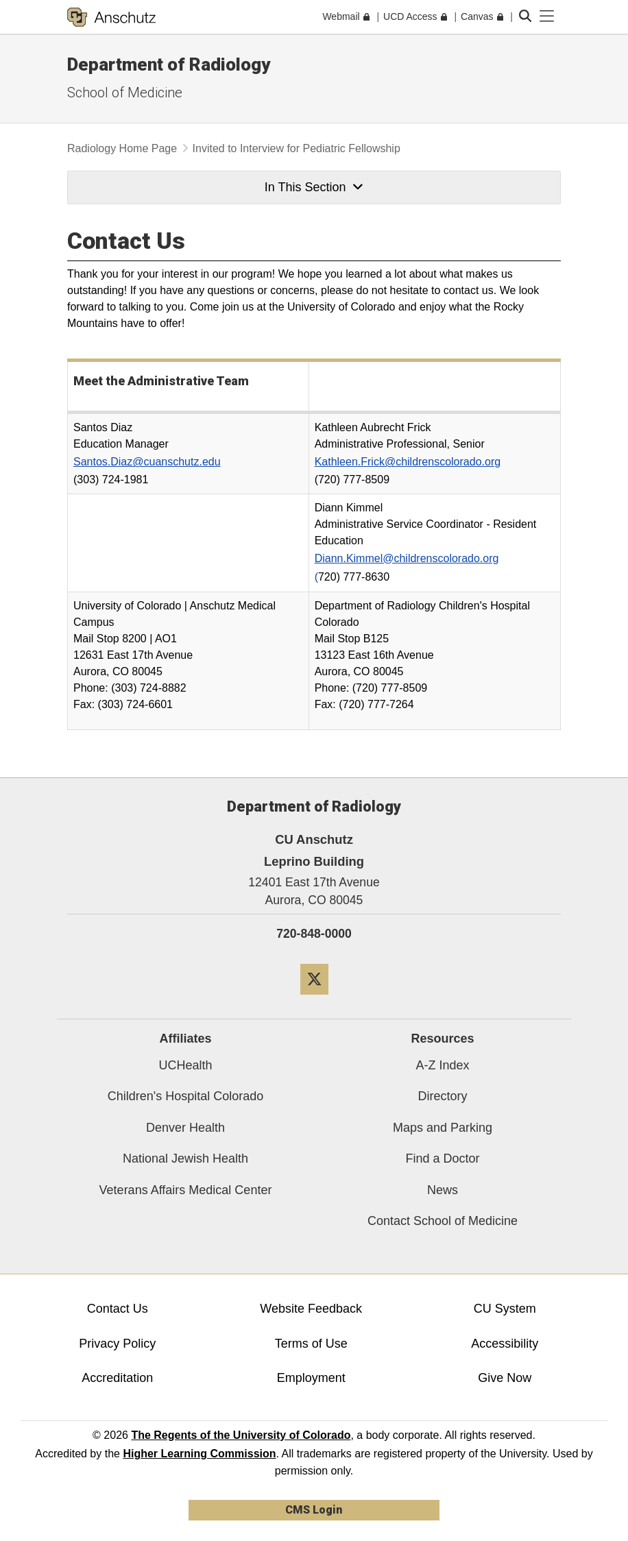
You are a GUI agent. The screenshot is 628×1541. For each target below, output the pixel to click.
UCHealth (185, 1065)
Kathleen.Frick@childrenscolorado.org (407, 462)
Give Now (504, 1378)
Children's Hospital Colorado (186, 1096)
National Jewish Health (185, 1158)
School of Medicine (124, 92)
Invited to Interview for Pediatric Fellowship (296, 148)
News (442, 1190)
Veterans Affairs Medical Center (185, 1190)
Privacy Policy (117, 1343)
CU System (505, 1308)
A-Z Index (442, 1065)
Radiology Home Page (122, 148)
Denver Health (185, 1127)
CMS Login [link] (313, 1509)
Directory (442, 1096)
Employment (311, 1378)
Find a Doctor (442, 1158)
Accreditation (117, 1378)
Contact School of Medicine (442, 1221)
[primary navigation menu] (547, 16)
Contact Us (117, 1308)
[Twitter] (314, 1000)
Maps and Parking (442, 1127)
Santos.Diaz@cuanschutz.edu (147, 462)
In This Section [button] (314, 187)
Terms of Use (311, 1343)
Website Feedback (311, 1308)
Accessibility (504, 1343)
